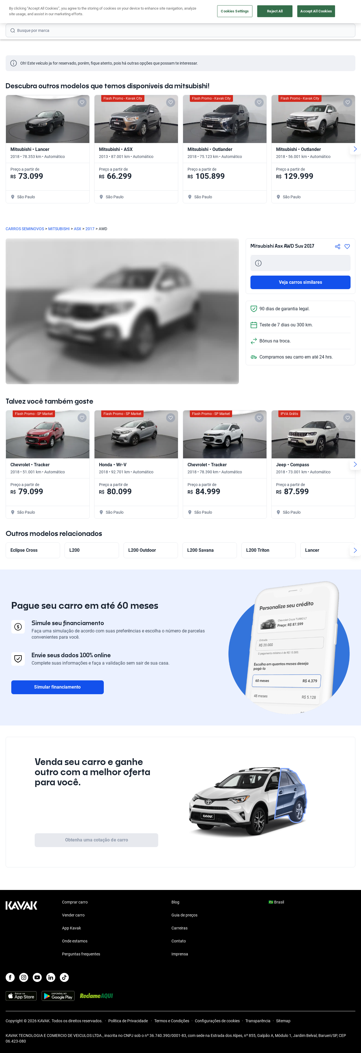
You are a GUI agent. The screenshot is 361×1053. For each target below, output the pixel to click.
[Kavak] (21, 12)
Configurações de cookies (217, 1021)
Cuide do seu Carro (246, 12)
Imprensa (179, 954)
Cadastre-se (339, 11)
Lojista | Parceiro (206, 12)
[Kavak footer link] (21, 928)
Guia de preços (184, 915)
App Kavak (71, 928)
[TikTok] (64, 977)
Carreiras (179, 928)
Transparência (257, 1021)
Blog (175, 902)
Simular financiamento (57, 687)
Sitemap (283, 1021)
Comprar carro (141, 12)
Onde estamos (74, 941)
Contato (178, 941)
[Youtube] (37, 977)
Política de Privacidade (128, 1021)
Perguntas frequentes (81, 954)
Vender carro (172, 12)
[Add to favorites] (82, 102)
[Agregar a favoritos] (347, 246)
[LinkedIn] (50, 977)
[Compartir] (337, 246)
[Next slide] (355, 149)
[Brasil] (305, 12)
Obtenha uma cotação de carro (96, 840)
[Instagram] (23, 977)
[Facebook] (10, 977)
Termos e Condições (171, 1021)
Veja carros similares (300, 282)
